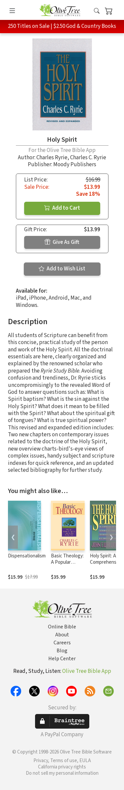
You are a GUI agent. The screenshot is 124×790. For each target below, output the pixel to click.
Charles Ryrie (51, 158)
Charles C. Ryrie (88, 158)
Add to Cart (62, 208)
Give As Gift (62, 242)
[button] (97, 11)
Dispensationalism (27, 555)
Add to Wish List (62, 269)
